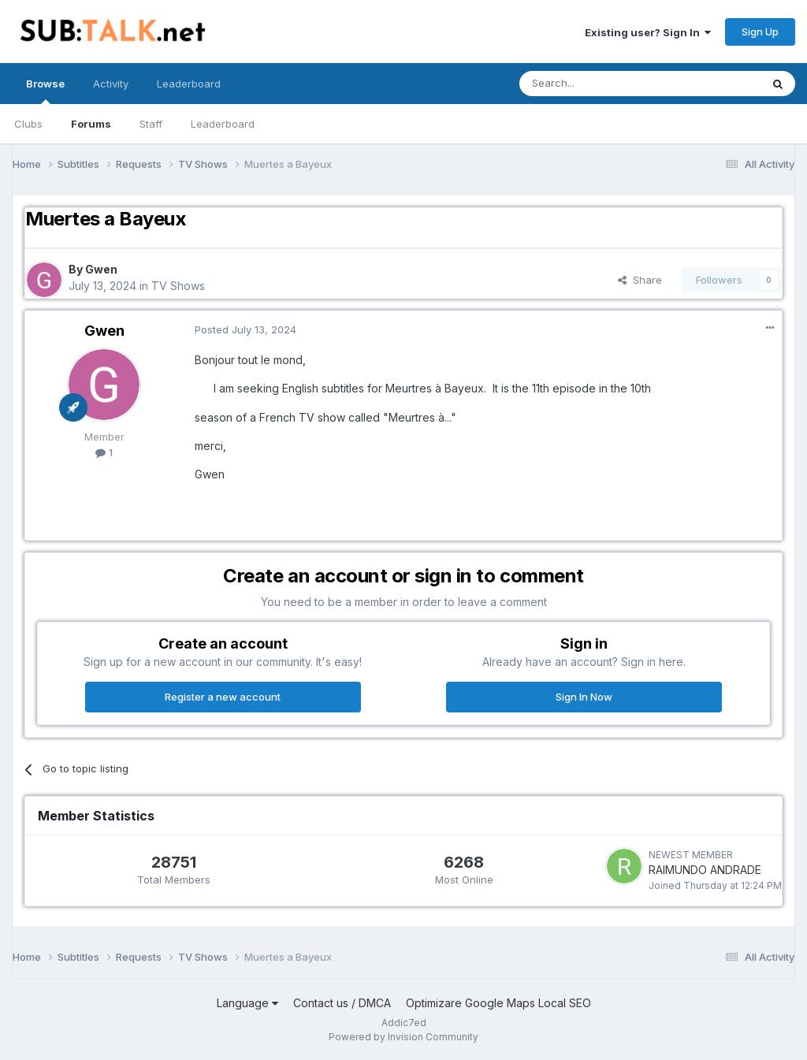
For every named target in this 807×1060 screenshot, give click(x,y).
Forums (91, 123)
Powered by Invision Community (403, 1037)
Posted (245, 329)
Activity (110, 83)
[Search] (599, 83)
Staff (150, 123)
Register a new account (223, 696)
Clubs (28, 123)
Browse (45, 90)
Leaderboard (223, 123)
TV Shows (178, 285)
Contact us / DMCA (342, 1003)
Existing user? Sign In (648, 32)
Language (247, 1003)
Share (640, 279)
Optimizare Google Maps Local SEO (498, 1003)
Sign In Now (584, 696)
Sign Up (760, 31)
